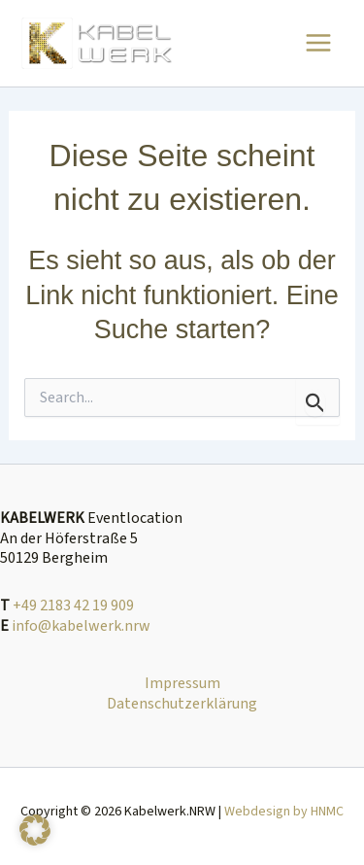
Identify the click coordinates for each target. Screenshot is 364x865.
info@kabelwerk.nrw (81, 626)
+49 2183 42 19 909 (73, 605)
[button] (35, 830)
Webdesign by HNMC (284, 811)
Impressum (182, 684)
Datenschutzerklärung (182, 704)
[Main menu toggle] (318, 43)
